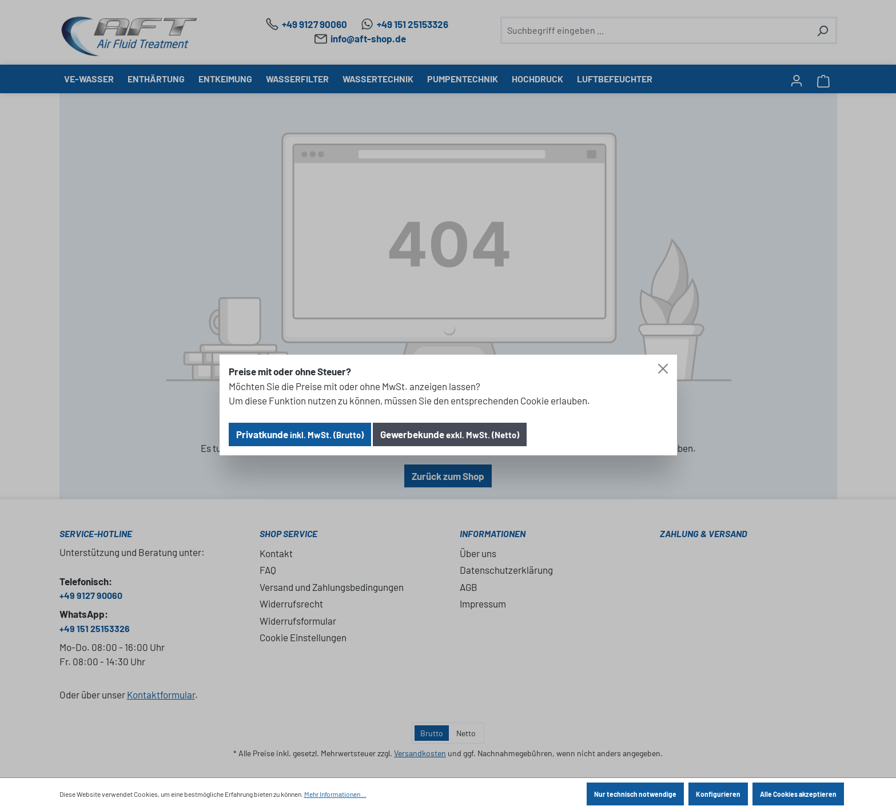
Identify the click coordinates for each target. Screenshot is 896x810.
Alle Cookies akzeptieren (798, 794)
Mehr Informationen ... (335, 794)
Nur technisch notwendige (635, 794)
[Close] (663, 368)
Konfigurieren (718, 794)
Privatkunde (300, 434)
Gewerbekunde (449, 434)
